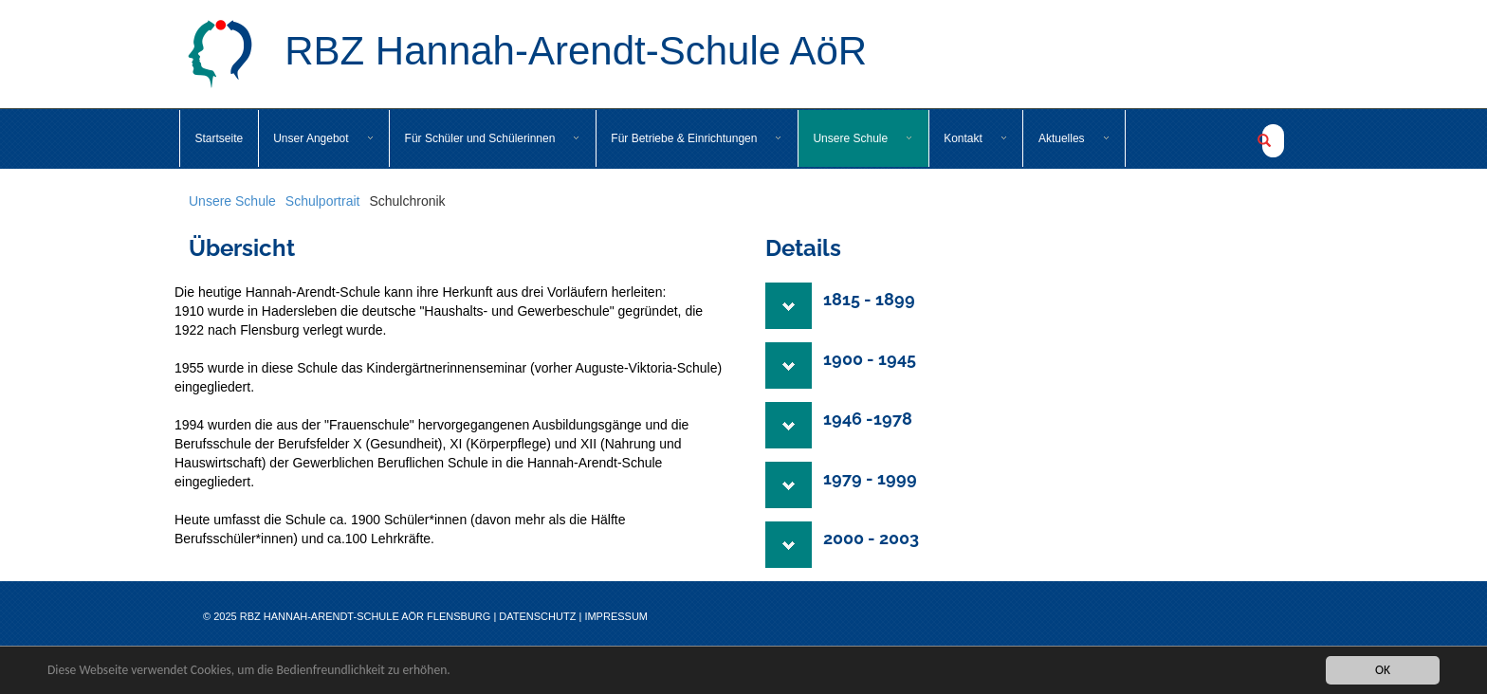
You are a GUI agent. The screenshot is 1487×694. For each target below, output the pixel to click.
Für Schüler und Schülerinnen (493, 138)
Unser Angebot (323, 138)
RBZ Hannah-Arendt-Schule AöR (527, 54)
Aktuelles (1074, 138)
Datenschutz (537, 616)
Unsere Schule (863, 138)
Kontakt (976, 138)
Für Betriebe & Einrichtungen (696, 138)
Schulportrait (322, 201)
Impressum (616, 616)
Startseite (219, 138)
